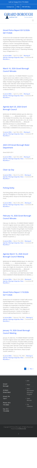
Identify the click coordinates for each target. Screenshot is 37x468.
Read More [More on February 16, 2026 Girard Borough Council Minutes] (6, 244)
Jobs (28, 381)
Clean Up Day (8, 170)
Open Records (29, 399)
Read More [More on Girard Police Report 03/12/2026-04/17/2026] (6, 59)
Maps (28, 384)
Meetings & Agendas (14, 57)
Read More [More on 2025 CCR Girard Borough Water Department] (6, 160)
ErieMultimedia (22, 429)
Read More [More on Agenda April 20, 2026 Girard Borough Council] (6, 136)
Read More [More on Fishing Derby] (6, 206)
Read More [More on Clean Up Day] (6, 178)
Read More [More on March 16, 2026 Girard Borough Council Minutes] (6, 97)
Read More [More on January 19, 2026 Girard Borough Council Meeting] (6, 359)
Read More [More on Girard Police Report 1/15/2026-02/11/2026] (6, 321)
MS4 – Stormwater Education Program (30, 391)
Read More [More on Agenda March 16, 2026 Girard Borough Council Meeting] (6, 283)
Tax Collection (30, 405)
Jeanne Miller (8, 55)
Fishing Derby (8, 188)
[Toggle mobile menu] (33, 20)
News (21, 57)
